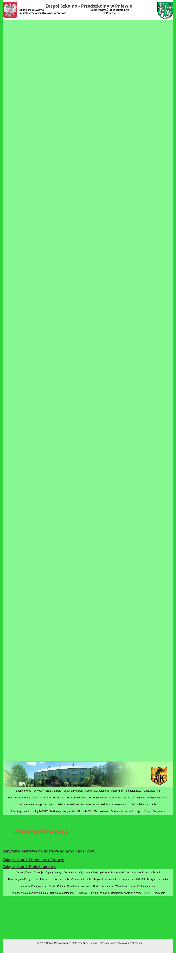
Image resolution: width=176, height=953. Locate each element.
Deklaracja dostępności (62, 811)
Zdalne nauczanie (146, 804)
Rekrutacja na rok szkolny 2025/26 (29, 893)
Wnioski (104, 811)
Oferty (147, 811)
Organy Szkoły (53, 790)
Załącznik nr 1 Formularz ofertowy (33, 860)
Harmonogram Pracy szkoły (23, 797)
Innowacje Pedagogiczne (33, 804)
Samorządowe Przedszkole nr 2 (143, 790)
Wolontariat (121, 804)
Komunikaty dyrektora (97, 790)
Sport (51, 804)
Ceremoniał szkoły (81, 797)
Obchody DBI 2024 (87, 811)
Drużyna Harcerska (157, 797)
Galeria (61, 804)
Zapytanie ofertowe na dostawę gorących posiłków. (49, 851)
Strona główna (23, 790)
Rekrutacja (107, 804)
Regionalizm (99, 797)
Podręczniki (117, 790)
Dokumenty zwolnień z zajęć (126, 811)
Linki (132, 804)
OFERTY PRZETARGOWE (42, 833)
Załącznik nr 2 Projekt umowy (29, 866)
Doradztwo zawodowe (79, 804)
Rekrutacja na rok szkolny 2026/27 (29, 811)
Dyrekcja (38, 790)
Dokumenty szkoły (73, 790)
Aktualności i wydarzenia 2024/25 (127, 797)
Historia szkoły (61, 797)
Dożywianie (159, 811)
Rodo (96, 804)
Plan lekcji (45, 797)
